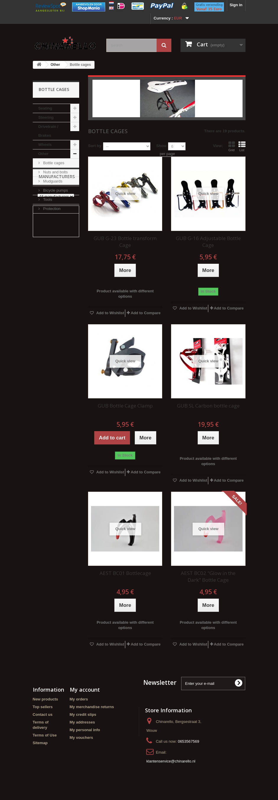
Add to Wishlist (109, 313)
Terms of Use (45, 735)
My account (85, 689)
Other (55, 65)
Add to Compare (145, 313)
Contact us (43, 714)
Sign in (236, 5)
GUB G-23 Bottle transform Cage (125, 241)
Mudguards (52, 181)
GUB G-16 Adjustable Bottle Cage (208, 241)
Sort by (94, 146)
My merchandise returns (92, 707)
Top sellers (43, 707)
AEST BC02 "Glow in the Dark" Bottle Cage (208, 576)
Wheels (45, 144)
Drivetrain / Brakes (48, 131)
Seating (45, 108)
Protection (51, 208)
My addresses (82, 722)
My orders (79, 699)
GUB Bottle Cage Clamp (125, 405)
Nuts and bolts (55, 172)
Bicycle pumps (55, 190)
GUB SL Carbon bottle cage (208, 405)
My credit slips (83, 714)
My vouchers (81, 737)
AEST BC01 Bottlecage (125, 573)
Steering (46, 117)
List (242, 146)
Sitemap (40, 743)
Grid (231, 146)
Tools (47, 199)
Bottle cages (53, 163)
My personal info (85, 730)
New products (45, 699)
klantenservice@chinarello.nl (170, 761)
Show (161, 146)
